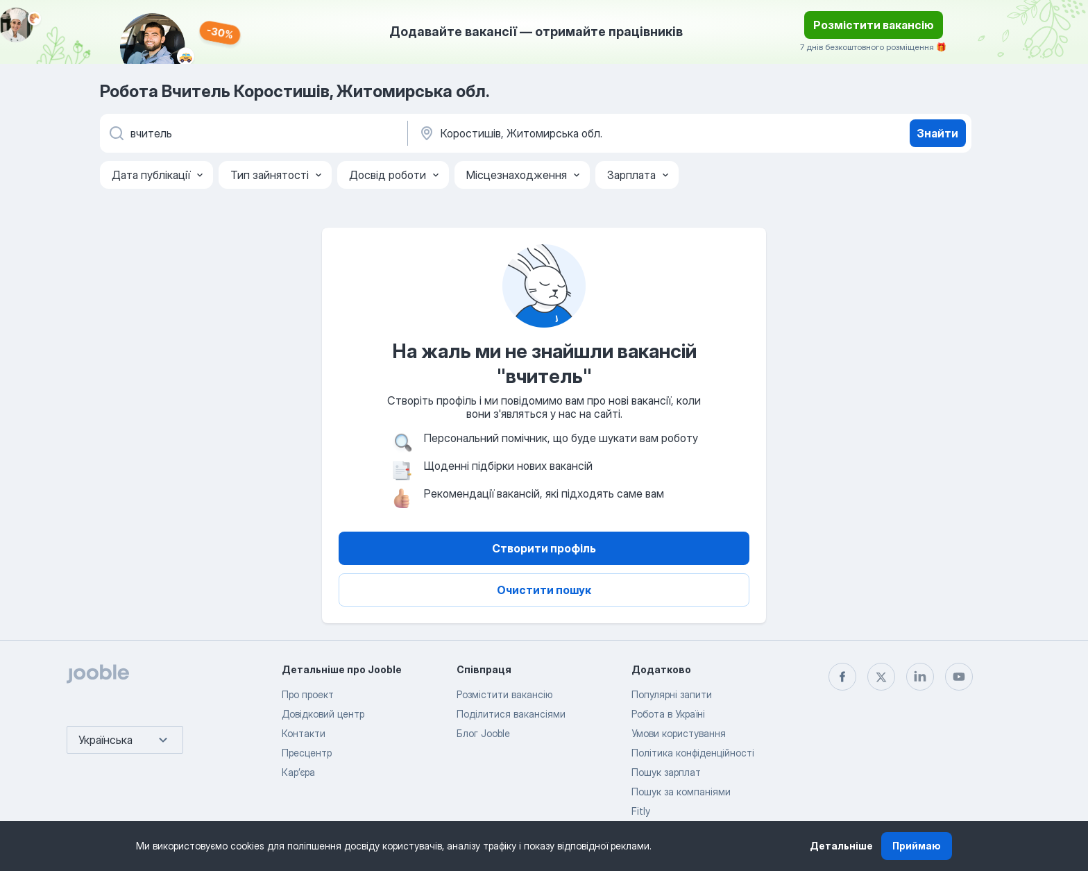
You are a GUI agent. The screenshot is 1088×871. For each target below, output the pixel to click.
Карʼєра (298, 772)
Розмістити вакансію (873, 25)
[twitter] (881, 677)
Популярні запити (671, 694)
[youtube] (959, 677)
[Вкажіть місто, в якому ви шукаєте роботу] (562, 133)
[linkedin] (920, 677)
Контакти (303, 733)
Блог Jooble (483, 733)
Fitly (640, 811)
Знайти (937, 133)
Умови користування (678, 733)
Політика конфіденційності (692, 753)
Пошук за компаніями (681, 791)
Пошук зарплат (666, 772)
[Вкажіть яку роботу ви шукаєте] (252, 133)
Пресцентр (307, 753)
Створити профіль (544, 548)
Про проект (308, 694)
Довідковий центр (323, 714)
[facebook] (842, 677)
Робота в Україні (668, 714)
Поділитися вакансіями (511, 714)
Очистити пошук (544, 590)
